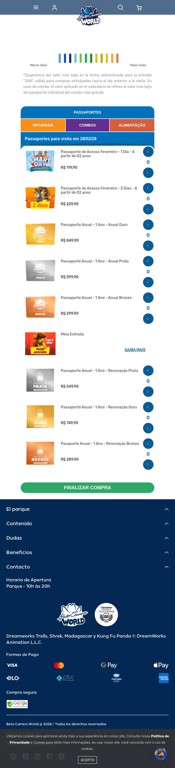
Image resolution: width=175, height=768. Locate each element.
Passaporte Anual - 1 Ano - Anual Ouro (94, 225)
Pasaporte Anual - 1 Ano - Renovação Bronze (100, 444)
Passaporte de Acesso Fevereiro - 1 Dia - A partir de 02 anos (97, 154)
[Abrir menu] (36, 7)
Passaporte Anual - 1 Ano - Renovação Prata (99, 371)
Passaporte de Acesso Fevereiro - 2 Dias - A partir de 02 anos (99, 190)
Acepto (87, 760)
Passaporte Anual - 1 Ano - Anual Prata (95, 261)
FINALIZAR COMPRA (87, 487)
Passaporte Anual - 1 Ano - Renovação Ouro (99, 407)
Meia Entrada (72, 334)
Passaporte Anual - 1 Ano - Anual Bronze (96, 298)
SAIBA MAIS (135, 350)
